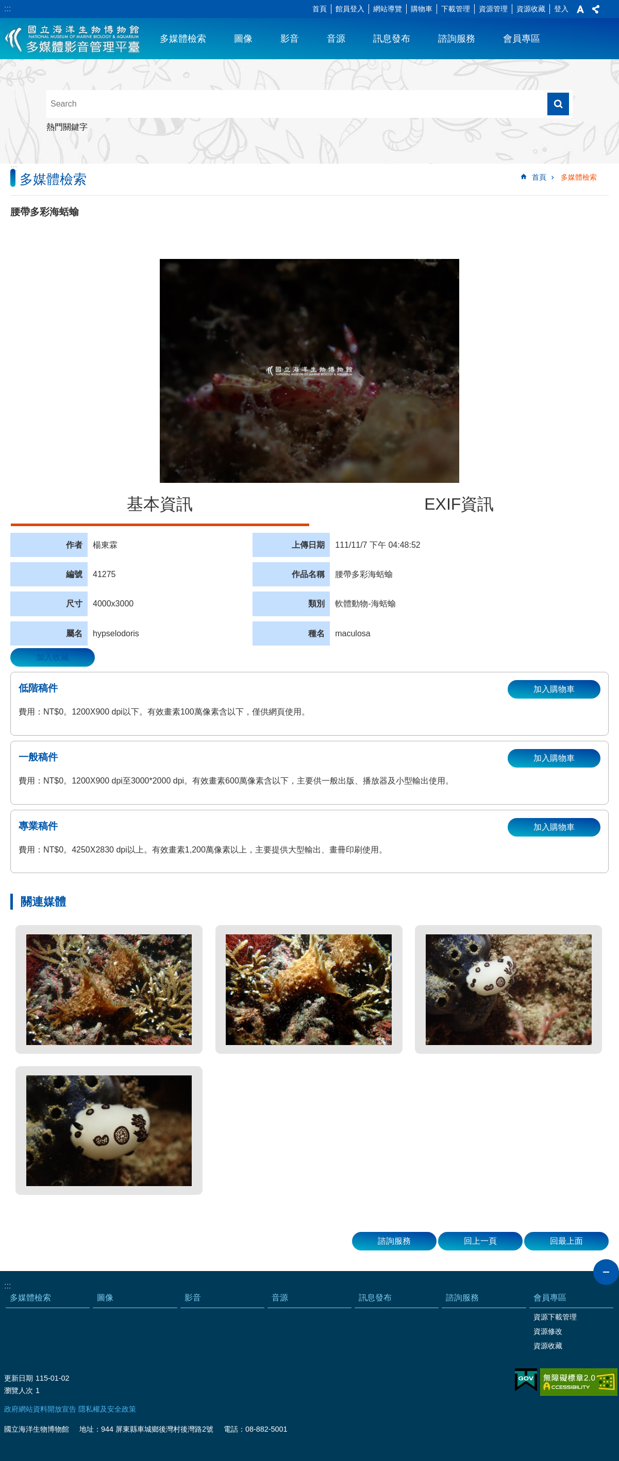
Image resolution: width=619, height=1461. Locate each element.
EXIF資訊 (459, 504)
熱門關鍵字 (67, 127)
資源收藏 (530, 9)
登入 (561, 9)
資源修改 (547, 1331)
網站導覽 (387, 9)
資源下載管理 (555, 1317)
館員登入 (350, 9)
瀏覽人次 (18, 1390)
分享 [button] (596, 9)
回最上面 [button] (566, 1241)
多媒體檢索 (183, 38)
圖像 (243, 38)
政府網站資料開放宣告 (40, 1409)
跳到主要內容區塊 (5, 5)
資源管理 (493, 9)
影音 (289, 38)
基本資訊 (160, 504)
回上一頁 (480, 1241)
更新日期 (18, 1378)
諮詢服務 (456, 38)
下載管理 (455, 9)
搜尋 (558, 104)
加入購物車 (554, 689)
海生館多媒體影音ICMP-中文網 (73, 38)
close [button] (606, 1272)
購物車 (421, 9)
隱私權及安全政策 (107, 1409)
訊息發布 (391, 38)
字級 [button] (580, 9)
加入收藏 (52, 657)
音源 (336, 38)
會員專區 (521, 38)
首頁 (319, 9)
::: (7, 8)
